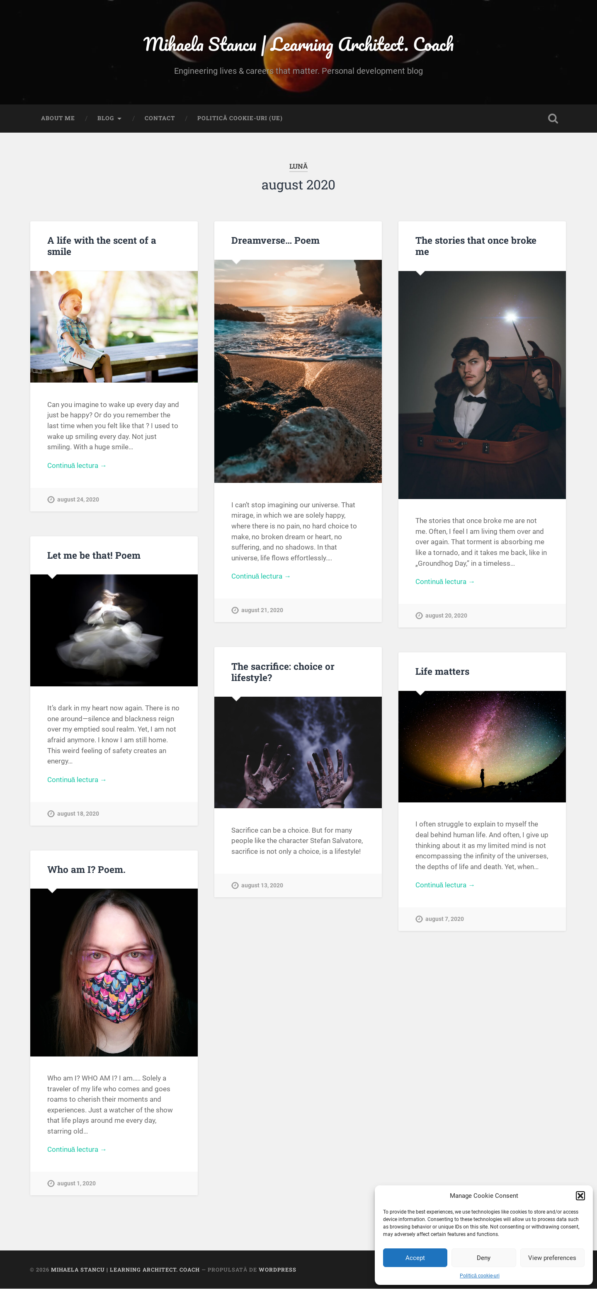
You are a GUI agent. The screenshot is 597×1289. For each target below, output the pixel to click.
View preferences (552, 1258)
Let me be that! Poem (94, 555)
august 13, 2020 (262, 885)
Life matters (442, 671)
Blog (105, 118)
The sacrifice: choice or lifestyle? (283, 671)
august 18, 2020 (78, 813)
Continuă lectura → (77, 465)
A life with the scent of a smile (101, 246)
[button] (580, 1196)
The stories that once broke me (475, 246)
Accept (415, 1258)
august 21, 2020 (262, 610)
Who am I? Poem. (86, 869)
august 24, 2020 (78, 499)
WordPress (277, 1269)
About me (58, 118)
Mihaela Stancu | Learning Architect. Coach (298, 43)
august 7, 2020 (444, 919)
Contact (160, 118)
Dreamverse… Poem (275, 240)
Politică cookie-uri (480, 1276)
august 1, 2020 (76, 1183)
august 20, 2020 (446, 616)
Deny (483, 1258)
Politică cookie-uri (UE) (240, 118)
